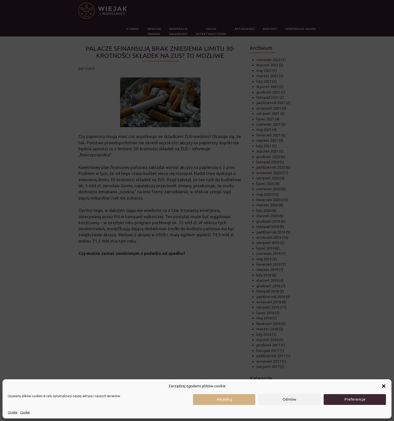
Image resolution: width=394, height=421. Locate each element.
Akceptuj (224, 399)
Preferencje (354, 399)
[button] (383, 386)
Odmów (289, 399)
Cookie (13, 412)
